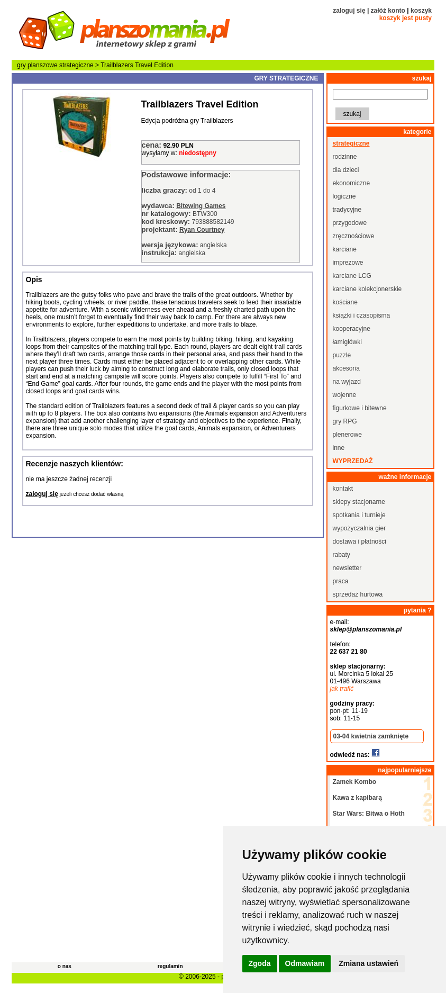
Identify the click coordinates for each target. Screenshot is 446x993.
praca (341, 581)
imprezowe (348, 262)
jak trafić (342, 688)
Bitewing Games (200, 206)
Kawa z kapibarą (357, 797)
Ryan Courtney (201, 229)
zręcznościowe (354, 236)
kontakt (343, 488)
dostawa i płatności (359, 541)
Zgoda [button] (260, 963)
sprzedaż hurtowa (358, 594)
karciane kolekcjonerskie (367, 289)
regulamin (170, 966)
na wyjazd (347, 381)
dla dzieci (346, 170)
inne (339, 448)
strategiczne (76, 65)
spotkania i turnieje (359, 515)
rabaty (341, 554)
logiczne (344, 196)
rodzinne (345, 156)
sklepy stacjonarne (359, 501)
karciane (345, 249)
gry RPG (345, 421)
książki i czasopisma (361, 315)
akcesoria (346, 368)
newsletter (347, 568)
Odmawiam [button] (305, 963)
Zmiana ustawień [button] (368, 963)
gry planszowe (37, 65)
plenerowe (347, 434)
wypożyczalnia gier (359, 528)
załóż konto (388, 10)
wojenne (345, 395)
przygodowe (350, 223)
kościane (345, 302)
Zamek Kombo (355, 782)
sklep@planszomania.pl (366, 629)
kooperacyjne (351, 328)
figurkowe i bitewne (360, 408)
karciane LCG (352, 275)
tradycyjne (347, 209)
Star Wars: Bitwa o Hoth (369, 813)
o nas (64, 966)
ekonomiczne (351, 183)
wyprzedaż (353, 461)
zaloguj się (349, 10)
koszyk (421, 10)
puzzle (342, 355)
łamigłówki (347, 342)
